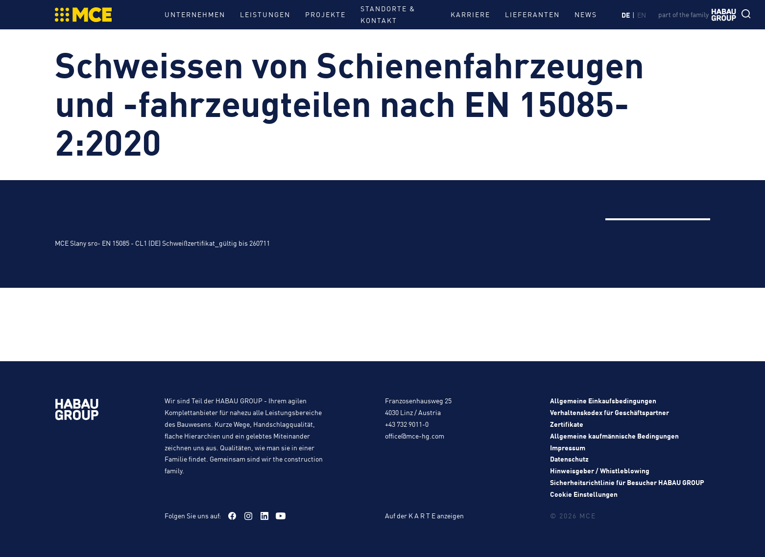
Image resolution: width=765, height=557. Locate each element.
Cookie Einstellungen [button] (584, 494)
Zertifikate (566, 424)
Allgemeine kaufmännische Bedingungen (614, 436)
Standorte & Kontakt (387, 14)
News (585, 14)
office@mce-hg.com (414, 436)
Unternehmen (195, 14)
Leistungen (265, 14)
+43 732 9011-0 (407, 424)
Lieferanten (532, 14)
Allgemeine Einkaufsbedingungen (603, 400)
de (626, 15)
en (641, 15)
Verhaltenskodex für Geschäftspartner (609, 412)
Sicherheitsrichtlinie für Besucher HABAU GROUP (627, 482)
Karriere (470, 14)
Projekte (325, 14)
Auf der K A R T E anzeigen (424, 515)
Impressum (567, 447)
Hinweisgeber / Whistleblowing (599, 470)
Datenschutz (569, 459)
